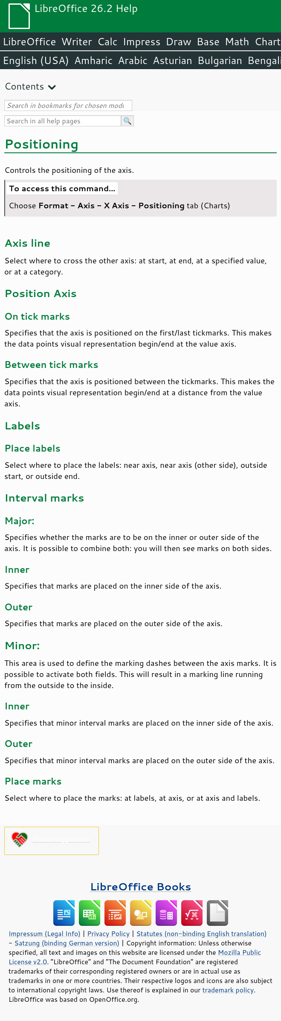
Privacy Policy (108, 933)
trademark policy (228, 990)
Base (208, 41)
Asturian (172, 60)
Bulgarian (219, 60)
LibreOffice (29, 41)
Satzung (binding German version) (67, 943)
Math (237, 41)
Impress (142, 41)
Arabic (133, 60)
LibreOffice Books (140, 886)
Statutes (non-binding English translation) (201, 933)
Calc (107, 41)
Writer (76, 41)
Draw (178, 41)
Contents (24, 86)
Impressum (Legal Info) (45, 933)
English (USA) (36, 60)
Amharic (93, 60)
